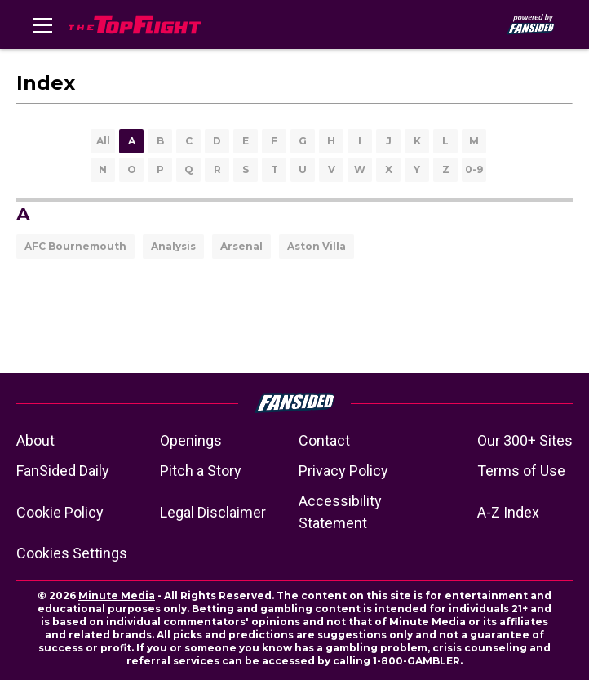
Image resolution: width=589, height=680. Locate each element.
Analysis (173, 246)
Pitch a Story (200, 470)
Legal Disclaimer (213, 512)
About (35, 440)
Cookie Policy (60, 512)
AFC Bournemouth (75, 246)
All (103, 141)
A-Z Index (508, 512)
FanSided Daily (62, 470)
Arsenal (241, 246)
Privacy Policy (343, 470)
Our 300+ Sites (525, 440)
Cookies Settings (71, 553)
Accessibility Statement (340, 511)
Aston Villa (316, 246)
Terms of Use (521, 470)
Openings (191, 440)
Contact (324, 440)
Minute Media (116, 595)
